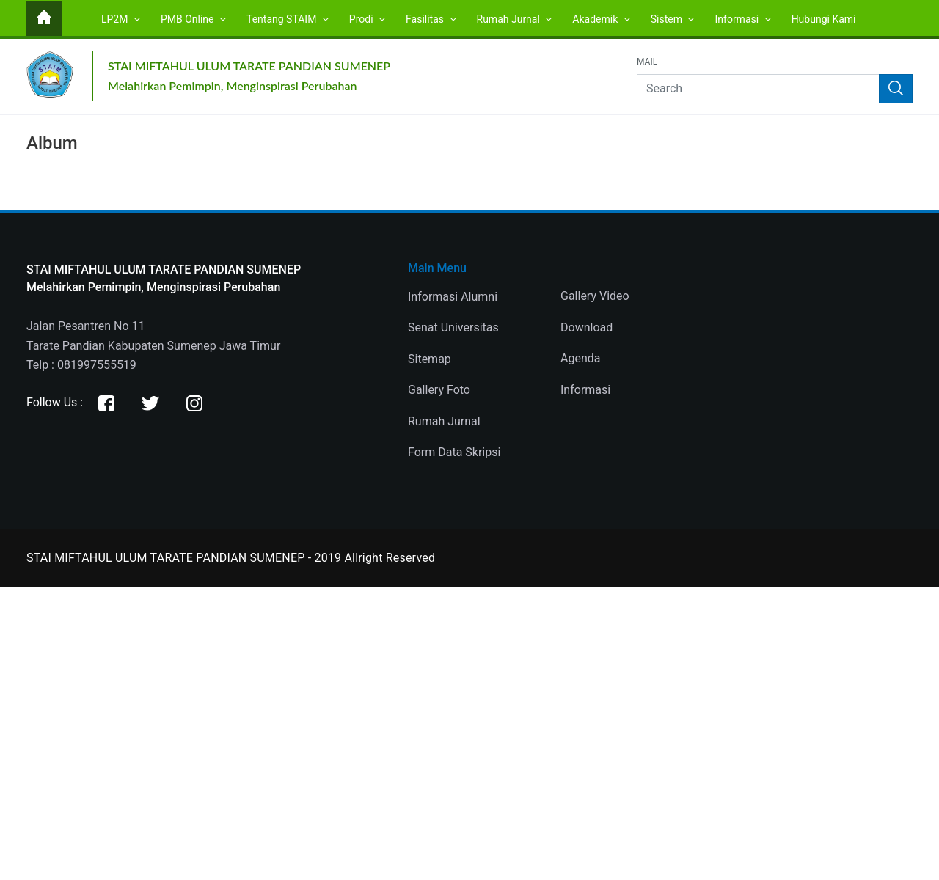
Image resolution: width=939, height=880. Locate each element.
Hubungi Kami (824, 19)
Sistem (673, 19)
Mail (647, 62)
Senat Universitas (453, 327)
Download (586, 327)
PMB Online (193, 19)
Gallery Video (594, 296)
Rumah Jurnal (514, 19)
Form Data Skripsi (454, 452)
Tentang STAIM (287, 19)
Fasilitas (431, 19)
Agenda (580, 358)
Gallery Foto (439, 390)
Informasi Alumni (452, 297)
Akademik (600, 19)
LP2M (120, 19)
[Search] (775, 88)
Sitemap (429, 359)
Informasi (742, 19)
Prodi (367, 19)
